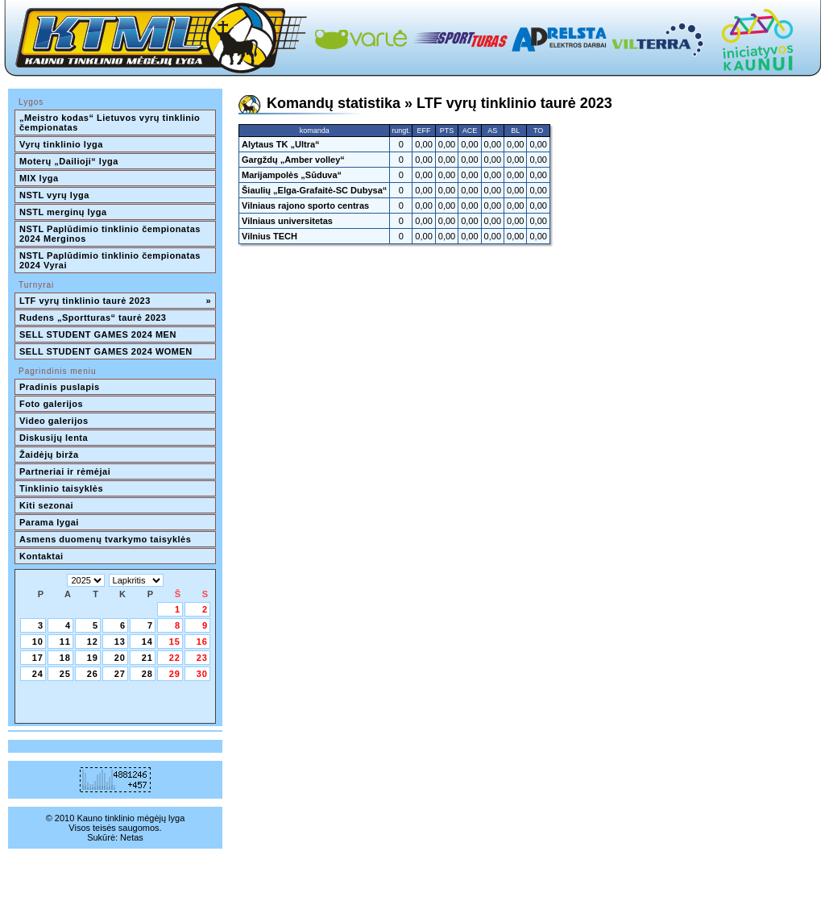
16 (202, 641)
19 (92, 657)
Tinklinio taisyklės (61, 488)
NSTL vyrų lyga (54, 195)
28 (147, 674)
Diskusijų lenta (53, 437)
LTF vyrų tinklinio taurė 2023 (115, 300)
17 (38, 657)
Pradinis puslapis (59, 387)
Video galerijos (54, 421)
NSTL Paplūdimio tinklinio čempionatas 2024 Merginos (111, 233)
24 (38, 674)
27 (120, 674)
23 (202, 657)
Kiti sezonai (46, 505)
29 (174, 674)
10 (38, 641)
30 (202, 674)
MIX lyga (39, 178)
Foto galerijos (51, 404)
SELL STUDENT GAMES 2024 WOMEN (106, 351)
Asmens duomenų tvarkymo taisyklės (105, 539)
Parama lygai (49, 522)
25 (65, 674)
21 (147, 657)
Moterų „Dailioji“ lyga (68, 161)
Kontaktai (41, 556)
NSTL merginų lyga (63, 212)
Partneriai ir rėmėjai (64, 471)
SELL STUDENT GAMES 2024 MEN (97, 334)
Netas (131, 837)
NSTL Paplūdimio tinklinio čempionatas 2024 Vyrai (111, 260)
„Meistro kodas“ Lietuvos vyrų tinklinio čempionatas (111, 122)
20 (120, 657)
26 (92, 674)
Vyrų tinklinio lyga (61, 144)
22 (174, 657)
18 (65, 657)
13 (120, 641)
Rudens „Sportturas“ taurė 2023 (93, 317)
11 (65, 641)
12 (92, 641)
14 (147, 641)
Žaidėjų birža (49, 454)
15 (174, 641)
